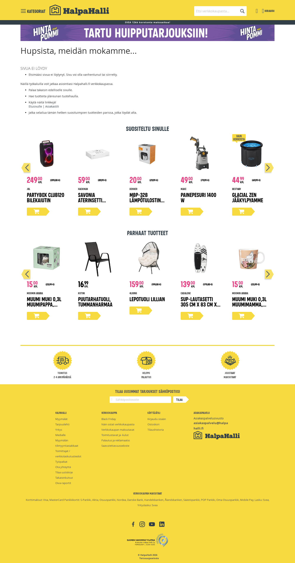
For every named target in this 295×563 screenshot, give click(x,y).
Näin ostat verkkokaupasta (117, 424)
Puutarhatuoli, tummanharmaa (95, 301)
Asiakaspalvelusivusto (209, 418)
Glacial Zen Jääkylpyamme (247, 197)
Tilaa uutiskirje (64, 472)
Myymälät (61, 419)
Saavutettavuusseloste (115, 445)
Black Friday (108, 419)
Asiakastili (52, 106)
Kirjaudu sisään (157, 419)
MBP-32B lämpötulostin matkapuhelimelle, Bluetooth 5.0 (149, 203)
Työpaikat (61, 461)
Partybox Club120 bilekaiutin (45, 197)
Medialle (60, 435)
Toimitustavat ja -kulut (115, 435)
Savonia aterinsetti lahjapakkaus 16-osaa (96, 203)
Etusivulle (35, 106)
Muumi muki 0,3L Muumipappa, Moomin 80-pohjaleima (44, 307)
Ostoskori (153, 424)
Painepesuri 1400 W (198, 197)
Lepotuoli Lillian (147, 299)
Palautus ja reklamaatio (115, 440)
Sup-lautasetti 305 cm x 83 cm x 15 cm (199, 304)
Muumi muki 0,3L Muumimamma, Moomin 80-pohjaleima (249, 307)
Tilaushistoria (156, 429)
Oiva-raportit (63, 483)
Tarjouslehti (62, 424)
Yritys (58, 429)
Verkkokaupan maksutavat (117, 429)
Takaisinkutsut (64, 477)
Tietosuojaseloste (149, 558)
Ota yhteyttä (63, 467)
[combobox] (220, 11)
